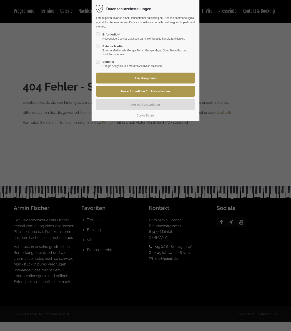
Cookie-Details (145, 115)
